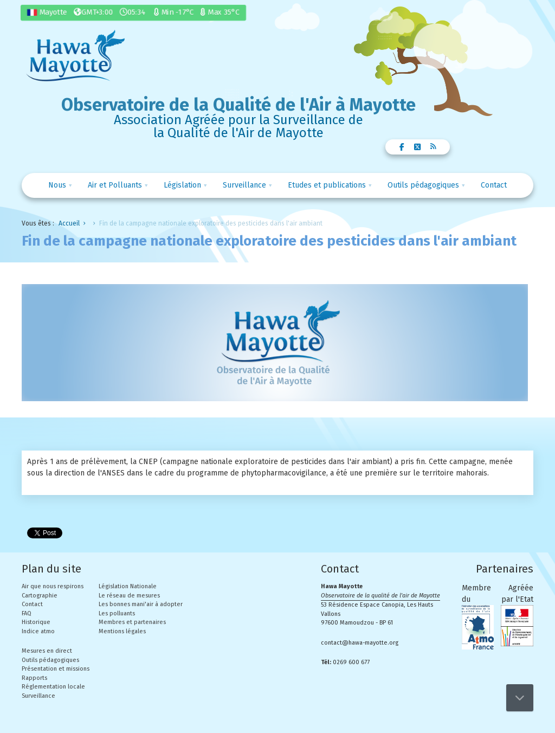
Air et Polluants (115, 185)
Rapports (34, 677)
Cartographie (39, 595)
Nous (57, 185)
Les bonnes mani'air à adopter (141, 604)
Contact (494, 185)
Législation (182, 185)
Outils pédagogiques (423, 185)
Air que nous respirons (52, 586)
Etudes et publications (327, 185)
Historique (36, 622)
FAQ (26, 613)
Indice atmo (38, 631)
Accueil (69, 223)
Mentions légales (122, 631)
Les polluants (117, 613)
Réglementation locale (53, 686)
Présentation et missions (55, 668)
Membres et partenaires (132, 622)
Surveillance (244, 185)
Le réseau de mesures (129, 595)
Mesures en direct (47, 650)
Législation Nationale (128, 586)
